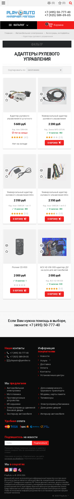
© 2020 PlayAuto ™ (60, 496)
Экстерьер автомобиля (19, 414)
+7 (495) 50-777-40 (58, 12)
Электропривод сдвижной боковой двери (21, 408)
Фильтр (37, 44)
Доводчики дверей (51, 407)
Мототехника (14, 394)
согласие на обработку (14, 458)
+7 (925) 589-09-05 (58, 15)
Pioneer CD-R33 (19, 267)
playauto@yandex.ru (18, 360)
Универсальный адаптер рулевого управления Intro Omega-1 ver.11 (20, 193)
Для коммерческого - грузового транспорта (52, 389)
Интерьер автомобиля (52, 414)
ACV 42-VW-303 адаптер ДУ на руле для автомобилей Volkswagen (54, 268)
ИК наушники (13, 404)
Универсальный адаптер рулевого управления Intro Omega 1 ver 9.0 (54, 193)
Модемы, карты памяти (53, 394)
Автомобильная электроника (15, 389)
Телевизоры (47, 398)
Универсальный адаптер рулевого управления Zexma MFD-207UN (54, 117)
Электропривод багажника (55, 404)
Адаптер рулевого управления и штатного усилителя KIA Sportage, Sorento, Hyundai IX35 (19, 117)
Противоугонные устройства (16, 399)
